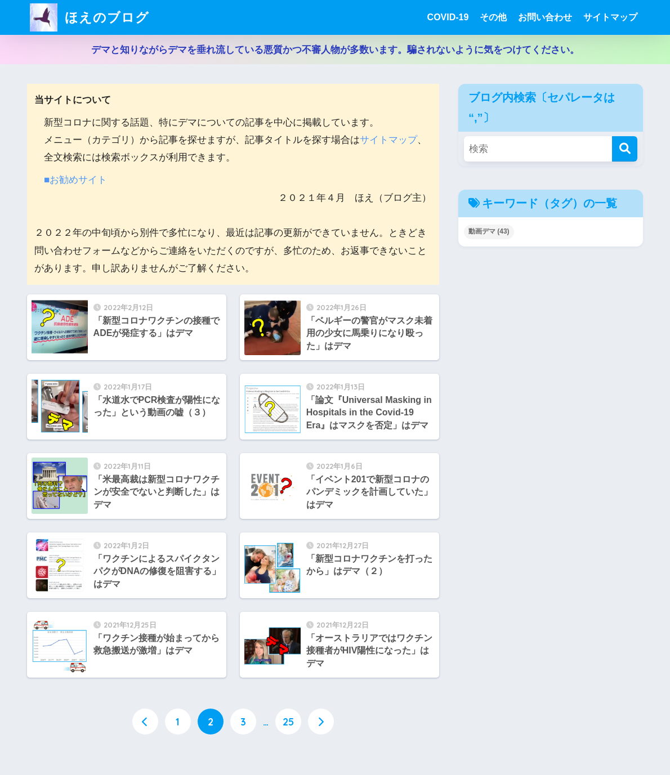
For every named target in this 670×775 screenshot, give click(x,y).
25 (288, 721)
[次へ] (321, 721)
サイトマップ (610, 17)
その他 (493, 17)
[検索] (624, 149)
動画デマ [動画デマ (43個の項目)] (489, 231)
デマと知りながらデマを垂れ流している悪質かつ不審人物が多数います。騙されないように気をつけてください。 (335, 49)
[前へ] (145, 721)
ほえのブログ (89, 17)
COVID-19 (448, 17)
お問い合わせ (545, 17)
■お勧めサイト (75, 179)
